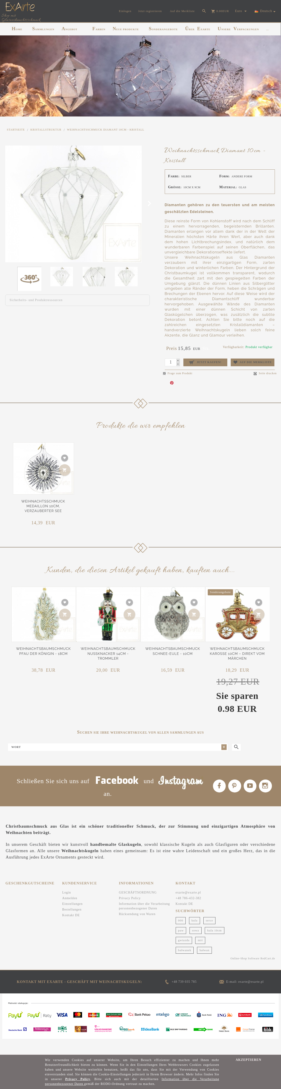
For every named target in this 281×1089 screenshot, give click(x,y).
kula (194, 936)
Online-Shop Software (245, 973)
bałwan (205, 965)
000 (180, 936)
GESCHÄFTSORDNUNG (138, 908)
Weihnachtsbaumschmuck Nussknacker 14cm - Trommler (108, 654)
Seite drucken (265, 373)
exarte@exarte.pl (188, 908)
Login (66, 908)
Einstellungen (72, 919)
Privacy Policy (130, 913)
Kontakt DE (71, 930)
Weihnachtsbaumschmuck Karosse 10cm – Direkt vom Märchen (237, 654)
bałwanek (184, 965)
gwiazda (184, 955)
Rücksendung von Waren (137, 929)
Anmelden (69, 913)
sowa (195, 945)
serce (209, 936)
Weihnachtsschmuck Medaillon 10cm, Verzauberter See (43, 506)
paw (181, 945)
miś (200, 955)
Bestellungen (71, 925)
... (267, 29)
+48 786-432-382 (188, 913)
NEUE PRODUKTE (126, 28)
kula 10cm (214, 945)
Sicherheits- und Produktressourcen (36, 300)
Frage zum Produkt (177, 373)
